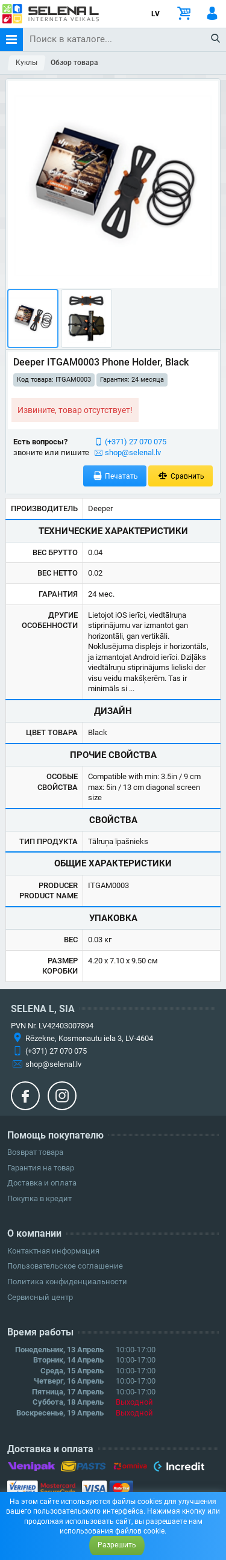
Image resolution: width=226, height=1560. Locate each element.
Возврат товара (35, 1152)
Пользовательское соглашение (65, 1265)
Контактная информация (53, 1250)
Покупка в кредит (39, 1198)
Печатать (115, 476)
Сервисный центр (40, 1297)
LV (155, 14)
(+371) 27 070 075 (135, 441)
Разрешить (117, 1545)
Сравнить (180, 476)
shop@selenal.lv (133, 452)
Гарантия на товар (40, 1167)
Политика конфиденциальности (67, 1281)
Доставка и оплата (42, 1182)
